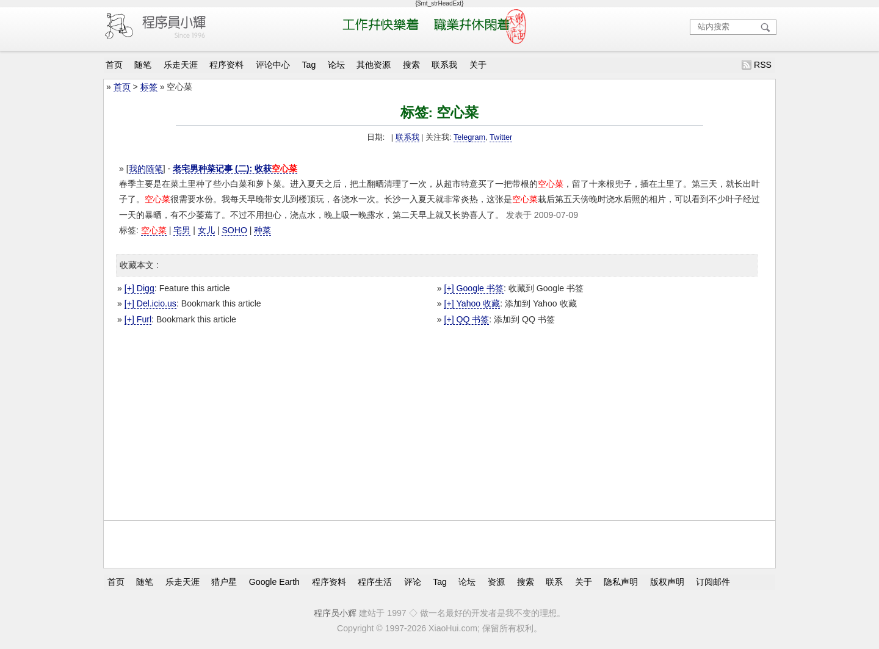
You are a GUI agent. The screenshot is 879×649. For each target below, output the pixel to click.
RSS (763, 65)
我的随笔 (146, 168)
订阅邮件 (713, 582)
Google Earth (274, 582)
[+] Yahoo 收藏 (472, 303)
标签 (148, 87)
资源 (496, 582)
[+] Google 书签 (473, 288)
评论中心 (273, 65)
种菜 (262, 230)
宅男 (181, 230)
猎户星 (224, 582)
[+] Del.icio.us (150, 303)
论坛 (336, 65)
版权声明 (667, 582)
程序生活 (375, 582)
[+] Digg (139, 288)
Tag (309, 65)
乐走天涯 (181, 65)
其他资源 (373, 65)
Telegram (469, 137)
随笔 (142, 65)
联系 (554, 582)
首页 (114, 65)
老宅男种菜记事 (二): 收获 (235, 168)
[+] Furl (138, 319)
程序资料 (226, 65)
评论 (412, 582)
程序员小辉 (335, 613)
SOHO (234, 230)
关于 (478, 65)
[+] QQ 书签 (466, 319)
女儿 (206, 230)
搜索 (411, 65)
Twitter (501, 137)
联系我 (444, 65)
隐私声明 (621, 582)
